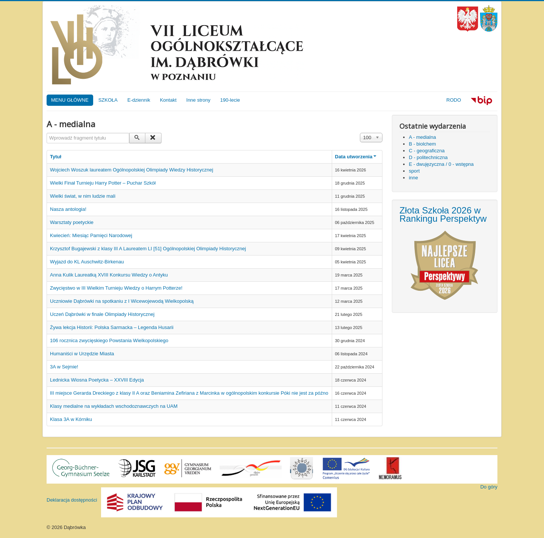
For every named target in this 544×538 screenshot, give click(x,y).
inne (413, 177)
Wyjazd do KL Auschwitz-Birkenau (87, 261)
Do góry (488, 487)
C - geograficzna (426, 150)
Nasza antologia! (68, 209)
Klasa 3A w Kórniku (71, 419)
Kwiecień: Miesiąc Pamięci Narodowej (91, 235)
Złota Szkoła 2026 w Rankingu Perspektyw (443, 214)
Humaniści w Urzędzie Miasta (82, 353)
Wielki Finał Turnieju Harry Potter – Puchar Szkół (103, 183)
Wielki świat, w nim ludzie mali (82, 196)
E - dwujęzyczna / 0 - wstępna (441, 164)
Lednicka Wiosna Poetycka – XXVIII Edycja (97, 380)
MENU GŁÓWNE (70, 100)
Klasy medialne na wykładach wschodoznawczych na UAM (114, 406)
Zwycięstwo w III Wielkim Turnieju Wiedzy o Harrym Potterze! (116, 288)
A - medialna (422, 137)
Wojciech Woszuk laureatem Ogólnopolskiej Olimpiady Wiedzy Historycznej (131, 170)
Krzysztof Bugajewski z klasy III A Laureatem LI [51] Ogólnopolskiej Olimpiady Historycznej (148, 248)
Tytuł (55, 156)
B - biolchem (422, 144)
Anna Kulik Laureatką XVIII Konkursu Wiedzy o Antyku (109, 275)
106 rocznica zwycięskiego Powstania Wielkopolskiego (109, 340)
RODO (453, 100)
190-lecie (230, 100)
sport (414, 171)
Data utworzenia (356, 156)
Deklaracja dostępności (72, 500)
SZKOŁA (108, 100)
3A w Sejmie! (64, 367)
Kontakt (168, 100)
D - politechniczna (428, 157)
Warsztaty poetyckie (72, 222)
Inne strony (198, 100)
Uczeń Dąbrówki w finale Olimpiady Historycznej (102, 314)
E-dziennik (138, 100)
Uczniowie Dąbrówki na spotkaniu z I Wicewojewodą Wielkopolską (121, 301)
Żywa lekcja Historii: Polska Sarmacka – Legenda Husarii (112, 327)
